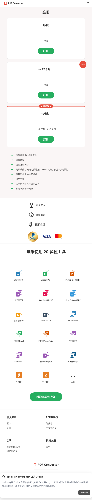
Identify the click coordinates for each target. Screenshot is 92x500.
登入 (9, 423)
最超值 (46, 106)
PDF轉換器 (52, 417)
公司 (9, 440)
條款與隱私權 (13, 446)
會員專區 (12, 417)
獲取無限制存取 (46, 397)
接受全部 (84, 492)
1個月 (46, 25)
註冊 (46, 51)
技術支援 (51, 440)
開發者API (51, 427)
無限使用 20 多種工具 (46, 251)
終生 (46, 113)
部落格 (49, 423)
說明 (48, 446)
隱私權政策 (12, 451)
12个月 (46, 69)
